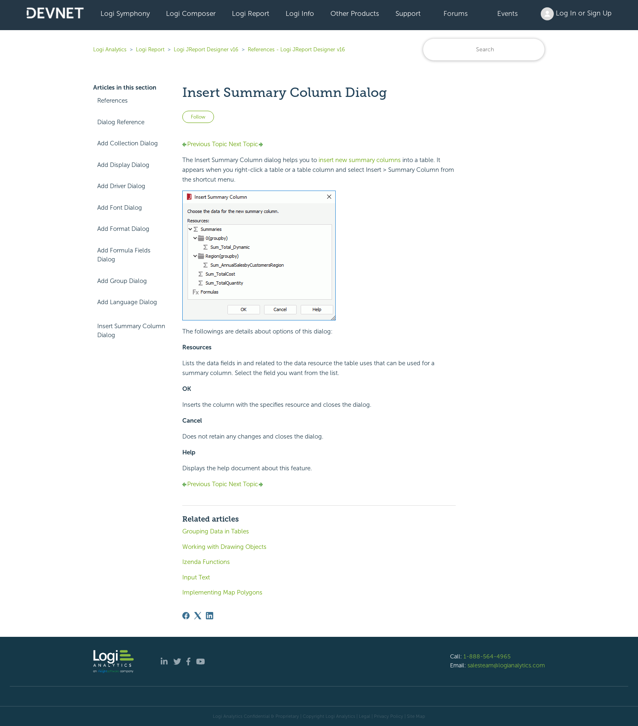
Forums (456, 13)
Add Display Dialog (123, 165)
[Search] (484, 49)
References (112, 100)
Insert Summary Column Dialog (131, 330)
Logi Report (250, 13)
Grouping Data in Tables (215, 531)
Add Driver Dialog (121, 186)
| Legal (363, 716)
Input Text (196, 577)
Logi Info (300, 13)
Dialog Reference (120, 122)
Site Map (416, 716)
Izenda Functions (206, 562)
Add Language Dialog (127, 302)
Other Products (354, 13)
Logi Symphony (125, 13)
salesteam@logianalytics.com (506, 665)
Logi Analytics (110, 49)
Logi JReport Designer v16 (206, 49)
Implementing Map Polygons (222, 592)
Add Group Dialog (122, 281)
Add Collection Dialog (127, 143)
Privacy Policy (388, 716)
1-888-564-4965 (487, 656)
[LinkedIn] (209, 615)
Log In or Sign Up (576, 13)
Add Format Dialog (123, 228)
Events (507, 13)
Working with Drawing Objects (224, 547)
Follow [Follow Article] (198, 117)
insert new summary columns (360, 160)
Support (408, 13)
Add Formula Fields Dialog (124, 255)
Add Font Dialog (119, 207)
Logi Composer (191, 13)
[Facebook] (186, 615)
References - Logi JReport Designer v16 (296, 49)
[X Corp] (197, 615)
